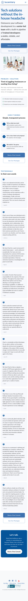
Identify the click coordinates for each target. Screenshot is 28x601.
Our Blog (5, 583)
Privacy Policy (21, 583)
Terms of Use (12, 583)
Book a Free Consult (14, 45)
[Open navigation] (25, 2)
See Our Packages (14, 51)
